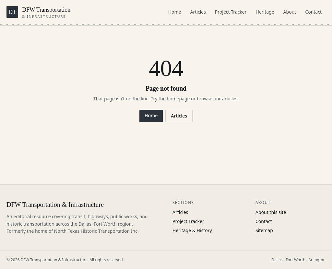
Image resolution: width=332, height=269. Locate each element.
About (289, 12)
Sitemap (264, 230)
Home (174, 12)
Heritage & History (192, 230)
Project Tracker (231, 12)
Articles (198, 12)
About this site (270, 212)
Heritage (265, 12)
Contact (313, 12)
